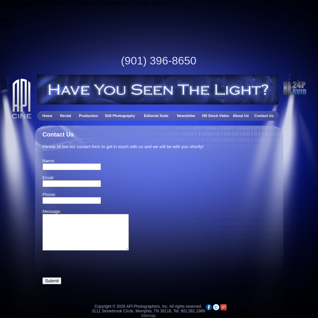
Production (88, 116)
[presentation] (92, 264)
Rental (66, 116)
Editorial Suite (156, 116)
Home (48, 116)
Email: (48, 177)
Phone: (49, 194)
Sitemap (148, 315)
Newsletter (186, 116)
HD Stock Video (215, 116)
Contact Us (264, 116)
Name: (48, 160)
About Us (241, 116)
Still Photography (120, 116)
